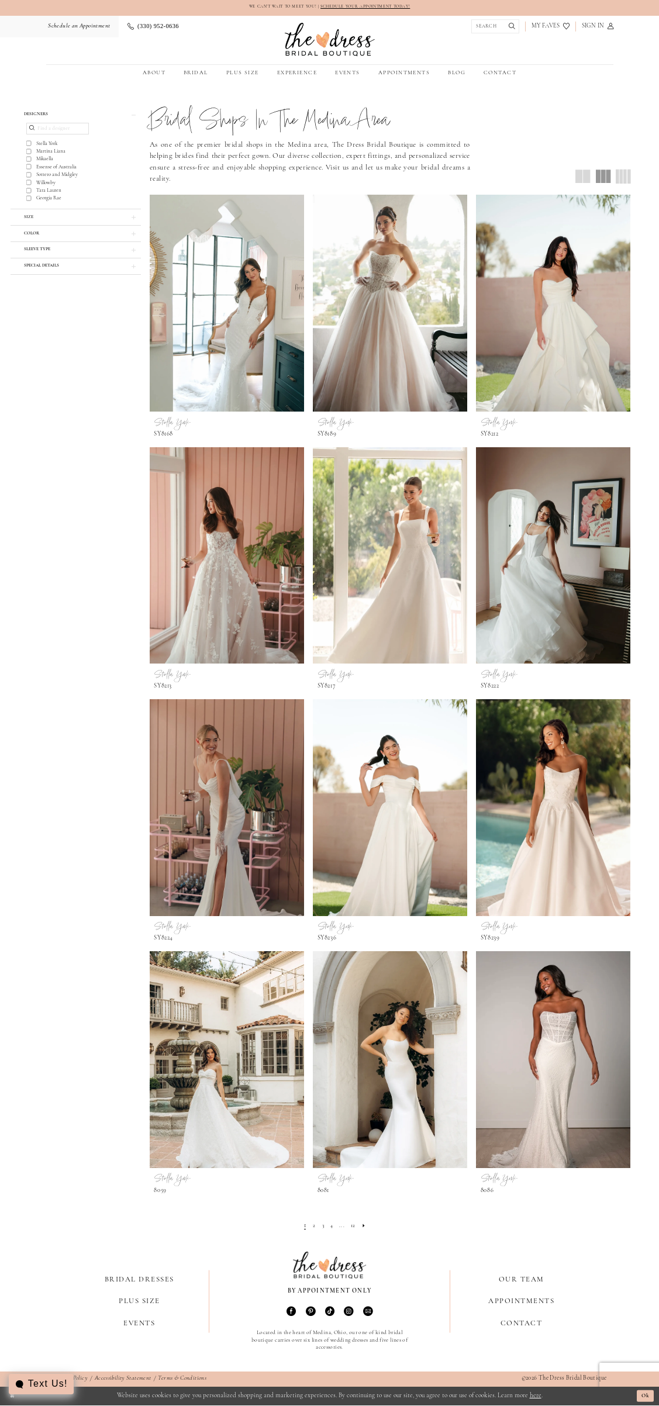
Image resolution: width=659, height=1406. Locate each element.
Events (139, 1324)
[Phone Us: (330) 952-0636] (153, 27)
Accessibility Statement (123, 1379)
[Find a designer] (57, 132)
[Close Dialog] (13, 1396)
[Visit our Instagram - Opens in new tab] (348, 1313)
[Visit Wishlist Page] (550, 27)
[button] (597, 27)
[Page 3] (322, 1227)
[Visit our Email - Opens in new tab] (368, 1313)
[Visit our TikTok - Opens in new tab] (330, 1313)
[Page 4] (331, 1227)
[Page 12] (355, 1227)
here (535, 1396)
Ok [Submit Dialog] (644, 1396)
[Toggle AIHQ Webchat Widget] (42, 1384)
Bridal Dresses (139, 1280)
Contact (521, 1324)
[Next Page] (366, 1227)
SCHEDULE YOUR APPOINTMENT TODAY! (371, 7)
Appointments (521, 1302)
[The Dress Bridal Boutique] (329, 40)
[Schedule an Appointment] (78, 27)
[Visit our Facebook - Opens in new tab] (291, 1313)
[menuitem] (78, 27)
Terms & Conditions (182, 1379)
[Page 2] (312, 1227)
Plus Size (139, 1302)
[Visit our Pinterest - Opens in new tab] (310, 1313)
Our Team (521, 1280)
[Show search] (493, 27)
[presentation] (227, 304)
